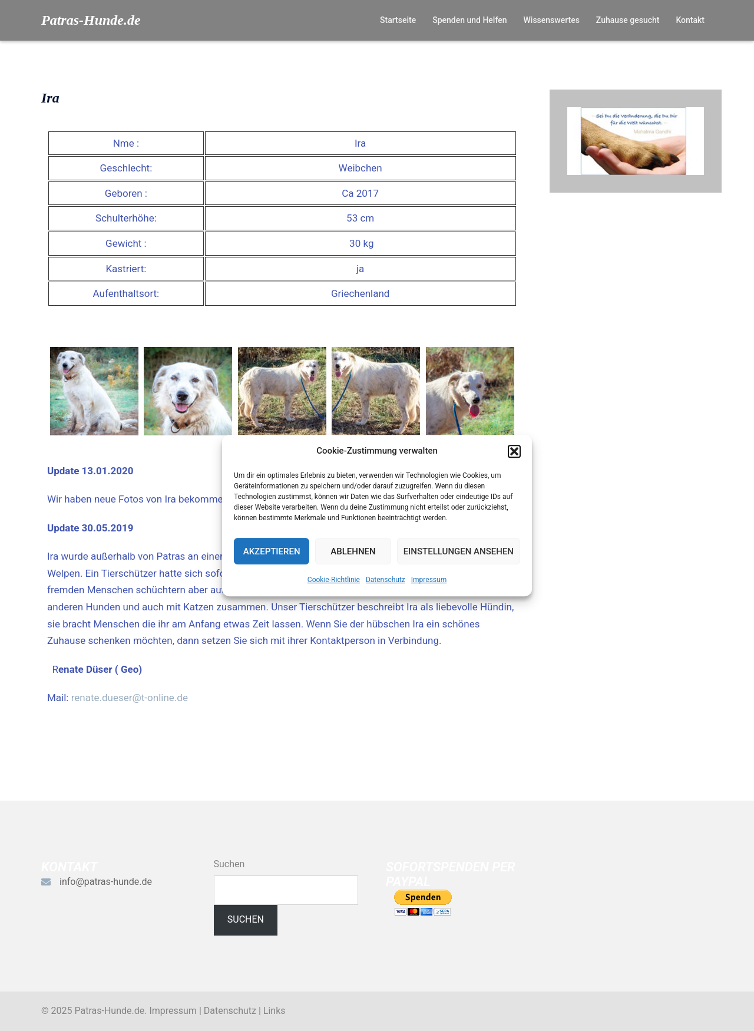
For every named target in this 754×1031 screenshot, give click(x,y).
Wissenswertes (551, 20)
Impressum (429, 580)
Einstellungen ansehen (459, 551)
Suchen (229, 864)
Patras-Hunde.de (91, 20)
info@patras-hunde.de (105, 881)
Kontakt (690, 20)
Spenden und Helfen (469, 20)
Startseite (398, 20)
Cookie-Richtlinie (333, 580)
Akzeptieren (271, 551)
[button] (514, 451)
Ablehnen (352, 551)
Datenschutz (385, 580)
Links (274, 1010)
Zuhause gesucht (628, 20)
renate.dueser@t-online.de (129, 697)
